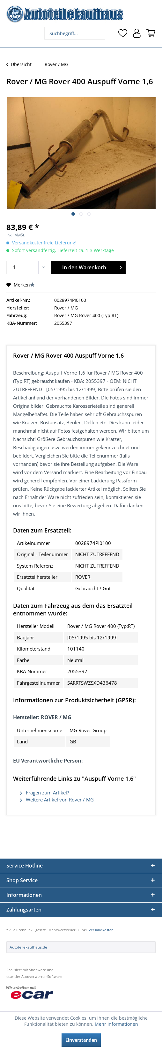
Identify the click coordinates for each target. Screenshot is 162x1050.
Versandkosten (101, 929)
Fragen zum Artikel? (44, 792)
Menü (11, 33)
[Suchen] (99, 33)
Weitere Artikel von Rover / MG (57, 799)
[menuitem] (11, 33)
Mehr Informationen (116, 1024)
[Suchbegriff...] (74, 33)
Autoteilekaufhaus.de (28, 947)
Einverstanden (81, 1040)
